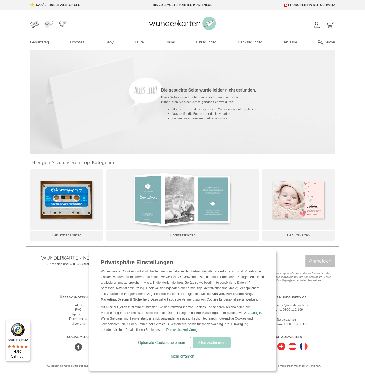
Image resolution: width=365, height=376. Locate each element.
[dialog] (182, 310)
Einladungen (206, 42)
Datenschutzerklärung (181, 330)
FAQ (78, 309)
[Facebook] (78, 350)
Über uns (78, 323)
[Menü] (27, 323)
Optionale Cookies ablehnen (161, 342)
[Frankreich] (303, 345)
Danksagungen (250, 42)
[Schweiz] (281, 345)
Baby (109, 42)
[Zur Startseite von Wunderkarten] (182, 23)
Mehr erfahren (182, 356)
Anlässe (290, 42)
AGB (78, 305)
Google (256, 313)
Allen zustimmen (212, 342)
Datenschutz (78, 319)
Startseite (210, 118)
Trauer (170, 42)
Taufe (139, 42)
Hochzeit (77, 42)
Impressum (78, 314)
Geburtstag (39, 42)
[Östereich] (292, 345)
